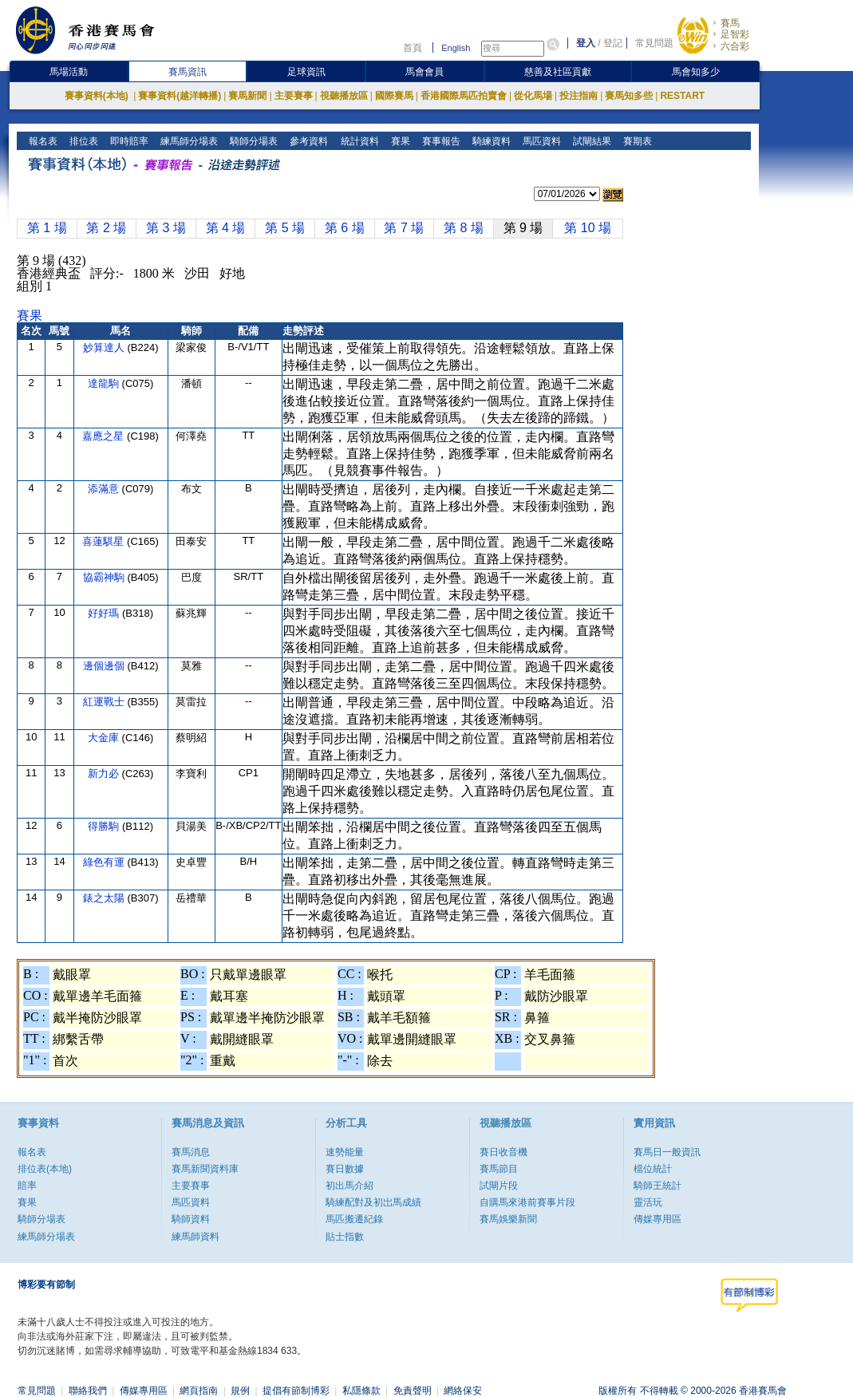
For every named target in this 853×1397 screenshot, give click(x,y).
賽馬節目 (499, 1168)
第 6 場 (345, 228)
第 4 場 (226, 228)
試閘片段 (499, 1185)
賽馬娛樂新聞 (508, 1219)
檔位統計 (653, 1168)
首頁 (412, 47)
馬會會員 (424, 71)
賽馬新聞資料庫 (205, 1168)
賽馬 (730, 23)
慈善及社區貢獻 (557, 71)
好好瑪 (105, 613)
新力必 (105, 773)
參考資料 (307, 141)
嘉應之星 (104, 436)
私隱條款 (361, 1390)
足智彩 (735, 34)
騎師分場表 (252, 141)
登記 (612, 43)
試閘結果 (590, 141)
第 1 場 (47, 228)
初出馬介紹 (349, 1185)
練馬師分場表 (188, 141)
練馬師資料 (195, 1236)
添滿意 (105, 489)
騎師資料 (191, 1219)
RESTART (682, 95)
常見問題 (654, 43)
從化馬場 (533, 95)
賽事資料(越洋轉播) (179, 95)
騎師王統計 (657, 1185)
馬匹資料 (539, 141)
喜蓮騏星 (104, 541)
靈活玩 (648, 1202)
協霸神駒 (105, 577)
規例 (240, 1390)
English (455, 48)
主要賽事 (293, 95)
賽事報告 (439, 141)
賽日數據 (345, 1168)
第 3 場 (166, 228)
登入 (585, 43)
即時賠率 (128, 141)
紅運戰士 (105, 702)
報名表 (41, 141)
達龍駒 (105, 383)
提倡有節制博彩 (296, 1390)
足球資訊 (306, 71)
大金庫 (105, 738)
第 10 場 (587, 228)
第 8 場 (464, 228)
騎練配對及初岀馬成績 (373, 1202)
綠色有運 (105, 862)
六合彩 (735, 46)
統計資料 (358, 141)
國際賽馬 (394, 95)
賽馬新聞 (247, 95)
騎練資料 (489, 141)
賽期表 (635, 141)
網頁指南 (199, 1390)
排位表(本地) (45, 1168)
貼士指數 (345, 1236)
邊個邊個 (105, 666)
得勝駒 (105, 826)
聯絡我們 (88, 1390)
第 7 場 (404, 228)
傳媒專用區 (657, 1219)
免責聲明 (412, 1390)
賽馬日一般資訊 (667, 1152)
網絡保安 (463, 1390)
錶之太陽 (105, 898)
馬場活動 (68, 71)
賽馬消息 (191, 1152)
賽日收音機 (503, 1152)
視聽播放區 (344, 95)
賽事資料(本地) (98, 95)
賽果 (398, 141)
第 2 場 (106, 228)
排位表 (82, 141)
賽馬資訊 (187, 71)
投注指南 (578, 95)
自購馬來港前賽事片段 (527, 1202)
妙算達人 (105, 347)
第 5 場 (285, 228)
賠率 (27, 1185)
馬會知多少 (696, 71)
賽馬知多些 (629, 95)
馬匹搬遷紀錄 (354, 1219)
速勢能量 (345, 1152)
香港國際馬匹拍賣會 (464, 95)
